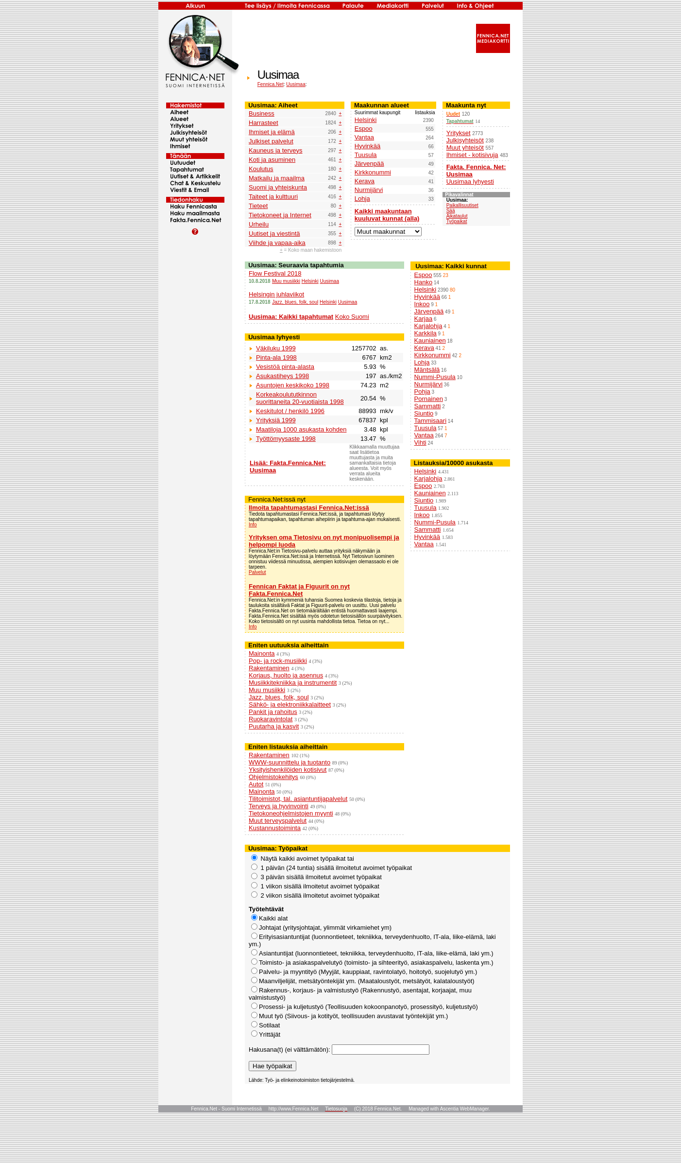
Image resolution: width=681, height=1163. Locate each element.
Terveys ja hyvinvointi (278, 806)
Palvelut (257, 572)
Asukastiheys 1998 (282, 376)
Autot (256, 784)
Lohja (362, 198)
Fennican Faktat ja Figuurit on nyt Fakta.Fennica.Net (299, 590)
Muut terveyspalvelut (277, 820)
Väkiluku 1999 (276, 348)
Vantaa (364, 137)
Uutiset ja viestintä (274, 233)
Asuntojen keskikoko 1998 (292, 385)
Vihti (420, 442)
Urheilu (259, 224)
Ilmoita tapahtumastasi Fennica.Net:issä (309, 507)
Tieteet (258, 205)
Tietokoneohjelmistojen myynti (291, 813)
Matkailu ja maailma (277, 178)
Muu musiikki (286, 281)
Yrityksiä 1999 (276, 420)
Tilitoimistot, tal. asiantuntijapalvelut (298, 798)
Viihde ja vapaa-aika (277, 242)
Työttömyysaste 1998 (286, 438)
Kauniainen (430, 340)
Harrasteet (263, 122)
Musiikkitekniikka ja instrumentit (293, 682)
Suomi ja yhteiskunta (278, 187)
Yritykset (458, 133)
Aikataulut (457, 216)
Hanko (423, 282)
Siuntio (424, 413)
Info (253, 524)
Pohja (422, 391)
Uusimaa (295, 84)
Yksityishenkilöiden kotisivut (287, 769)
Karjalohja (428, 326)
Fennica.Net (270, 84)
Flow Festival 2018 (275, 273)
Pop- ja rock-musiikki (278, 660)
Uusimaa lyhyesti (470, 181)
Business (261, 113)
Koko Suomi (352, 316)
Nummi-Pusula (435, 377)
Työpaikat (456, 221)
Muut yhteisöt (465, 147)
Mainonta (261, 653)
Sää (450, 210)
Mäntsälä (427, 369)
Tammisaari (430, 420)
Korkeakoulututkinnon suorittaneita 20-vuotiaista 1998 (300, 398)
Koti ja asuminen (272, 159)
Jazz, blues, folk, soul (295, 302)
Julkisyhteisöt (465, 140)
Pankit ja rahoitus (273, 711)
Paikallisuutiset (462, 205)
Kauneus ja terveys (276, 150)
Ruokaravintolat (270, 719)
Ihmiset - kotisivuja (472, 154)
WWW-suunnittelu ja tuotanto (289, 762)
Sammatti (427, 406)
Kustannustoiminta (275, 828)
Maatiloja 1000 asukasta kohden (301, 429)
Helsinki (366, 119)
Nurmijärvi (369, 189)
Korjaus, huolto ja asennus (286, 675)
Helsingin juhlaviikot (276, 294)
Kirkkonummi (373, 172)
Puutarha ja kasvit (274, 726)
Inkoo (422, 304)
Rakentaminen (269, 668)
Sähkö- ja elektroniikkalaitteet (290, 704)
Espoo (364, 128)
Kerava (365, 181)
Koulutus (261, 169)
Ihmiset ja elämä (272, 132)
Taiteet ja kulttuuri (273, 196)
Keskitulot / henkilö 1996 (290, 411)
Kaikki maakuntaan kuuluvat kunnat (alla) (387, 215)
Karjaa (423, 318)
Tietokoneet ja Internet (280, 215)
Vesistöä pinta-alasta (285, 366)
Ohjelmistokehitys (273, 777)
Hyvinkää (367, 146)
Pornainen (428, 398)
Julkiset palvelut (271, 141)
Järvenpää (369, 163)
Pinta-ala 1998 (276, 357)
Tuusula (366, 154)
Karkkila (425, 333)
